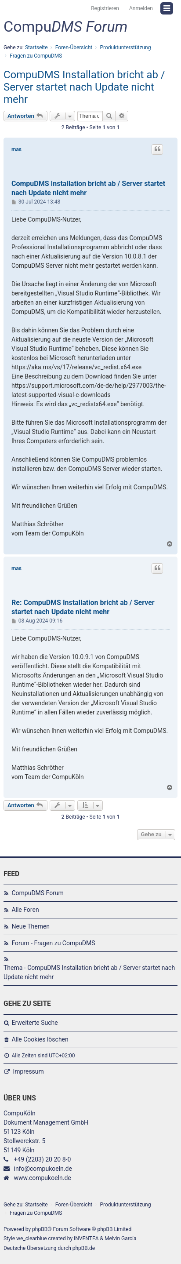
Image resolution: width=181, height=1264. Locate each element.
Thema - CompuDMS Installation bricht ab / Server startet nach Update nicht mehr (89, 972)
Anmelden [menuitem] (141, 8)
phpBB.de (83, 1248)
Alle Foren (25, 909)
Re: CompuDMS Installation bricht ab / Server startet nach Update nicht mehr (83, 607)
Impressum (28, 1071)
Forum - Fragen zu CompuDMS (53, 943)
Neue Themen (30, 926)
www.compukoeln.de (42, 1177)
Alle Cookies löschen (39, 1039)
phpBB (39, 1229)
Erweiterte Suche (34, 1022)
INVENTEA (86, 1238)
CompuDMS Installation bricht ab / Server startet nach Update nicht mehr (84, 87)
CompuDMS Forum (37, 892)
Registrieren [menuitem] (105, 8)
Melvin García (121, 1238)
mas (16, 149)
